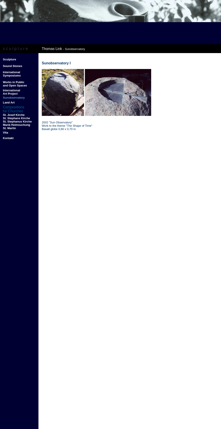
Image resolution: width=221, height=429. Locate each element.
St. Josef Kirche (14, 115)
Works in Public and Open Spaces (15, 83)
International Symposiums (12, 74)
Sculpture (9, 59)
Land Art (9, 102)
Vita (5, 132)
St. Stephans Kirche (16, 118)
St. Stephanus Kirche (17, 121)
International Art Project (11, 92)
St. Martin (10, 128)
